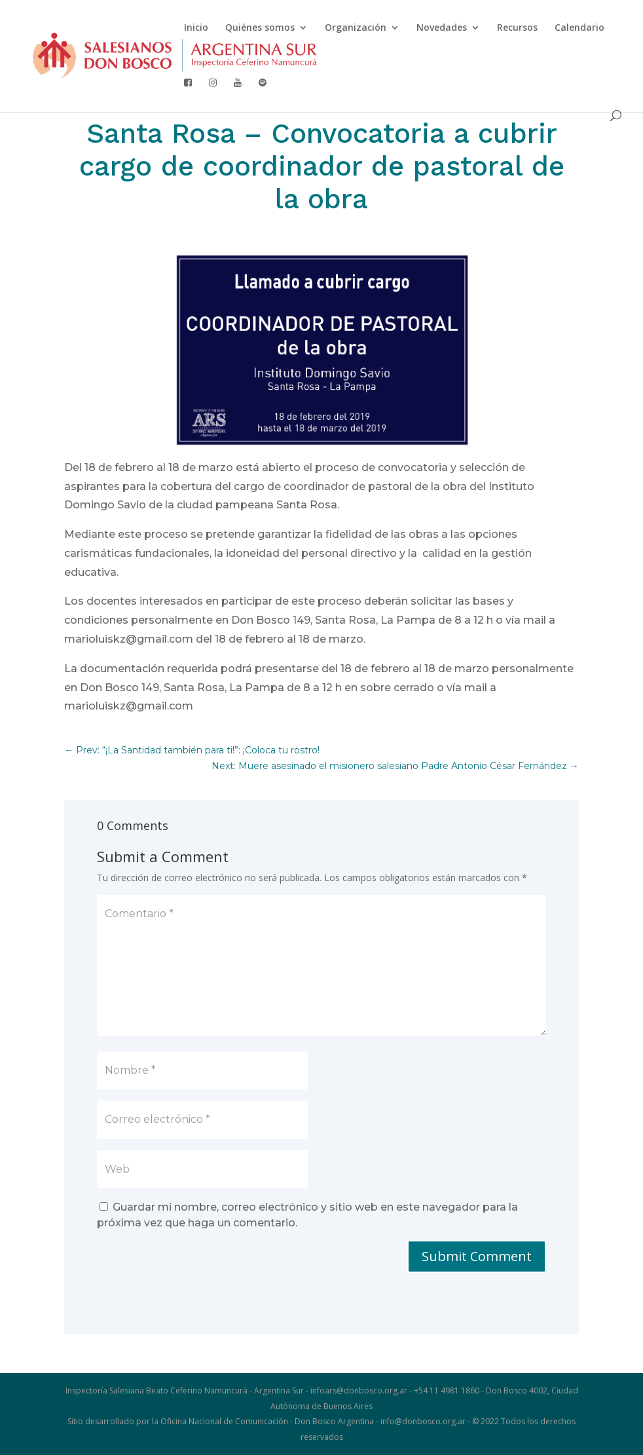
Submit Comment (477, 1256)
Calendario (579, 28)
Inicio (196, 28)
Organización (355, 28)
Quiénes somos (260, 28)
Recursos (517, 28)
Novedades (441, 28)
